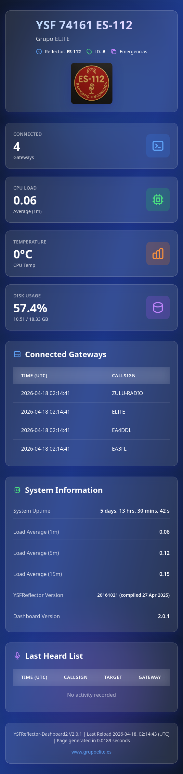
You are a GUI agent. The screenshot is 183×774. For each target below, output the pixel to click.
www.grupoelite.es (91, 752)
